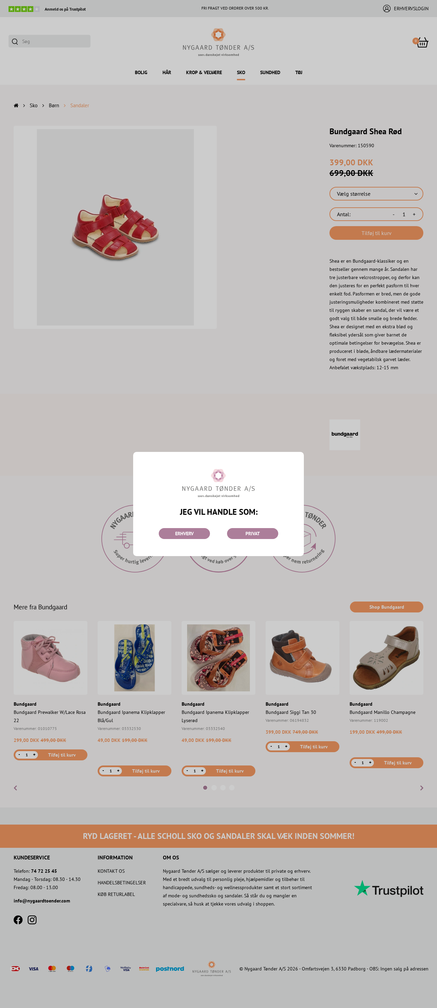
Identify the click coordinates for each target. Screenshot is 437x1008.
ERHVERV (184, 533)
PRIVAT (252, 533)
